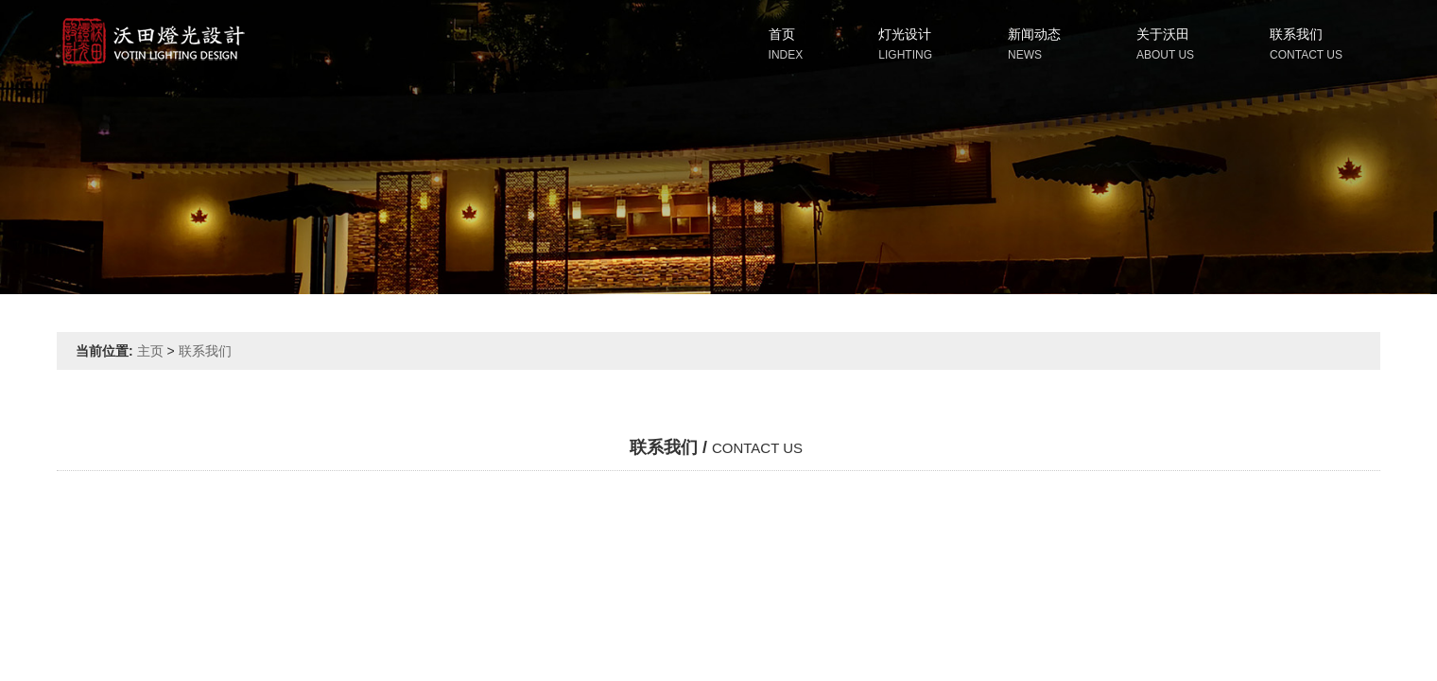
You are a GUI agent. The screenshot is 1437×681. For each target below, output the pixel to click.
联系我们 (1296, 34)
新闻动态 (1034, 34)
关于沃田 (1162, 34)
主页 (150, 350)
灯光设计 (904, 34)
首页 (782, 34)
